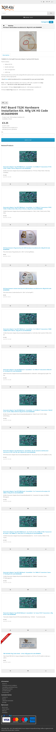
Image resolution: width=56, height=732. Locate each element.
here (6, 79)
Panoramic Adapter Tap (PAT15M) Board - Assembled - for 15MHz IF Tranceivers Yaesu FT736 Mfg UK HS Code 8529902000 (27, 573)
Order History (5, 709)
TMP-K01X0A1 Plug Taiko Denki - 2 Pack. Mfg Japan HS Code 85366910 (22, 653)
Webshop (10, 25)
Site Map (4, 702)
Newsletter (5, 712)
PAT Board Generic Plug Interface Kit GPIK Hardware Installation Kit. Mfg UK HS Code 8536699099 (26, 248)
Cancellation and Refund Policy (9, 687)
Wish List (4, 711)
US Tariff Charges (6, 690)
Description (6, 55)
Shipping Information (7, 689)
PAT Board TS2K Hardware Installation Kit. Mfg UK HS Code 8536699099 (22, 27)
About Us (4, 683)
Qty (2, 132)
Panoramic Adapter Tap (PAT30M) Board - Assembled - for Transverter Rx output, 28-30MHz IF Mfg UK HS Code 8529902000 (26, 492)
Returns (4, 699)
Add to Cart (28, 140)
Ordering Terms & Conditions (9, 685)
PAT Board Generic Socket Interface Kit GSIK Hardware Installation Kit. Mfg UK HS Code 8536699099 (27, 289)
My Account (5, 707)
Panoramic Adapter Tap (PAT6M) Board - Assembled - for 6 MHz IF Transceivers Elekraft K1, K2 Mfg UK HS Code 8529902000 (27, 370)
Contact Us (5, 697)
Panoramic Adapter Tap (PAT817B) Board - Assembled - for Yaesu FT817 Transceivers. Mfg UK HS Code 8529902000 (28, 613)
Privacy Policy (5, 692)
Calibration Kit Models (7, 700)
